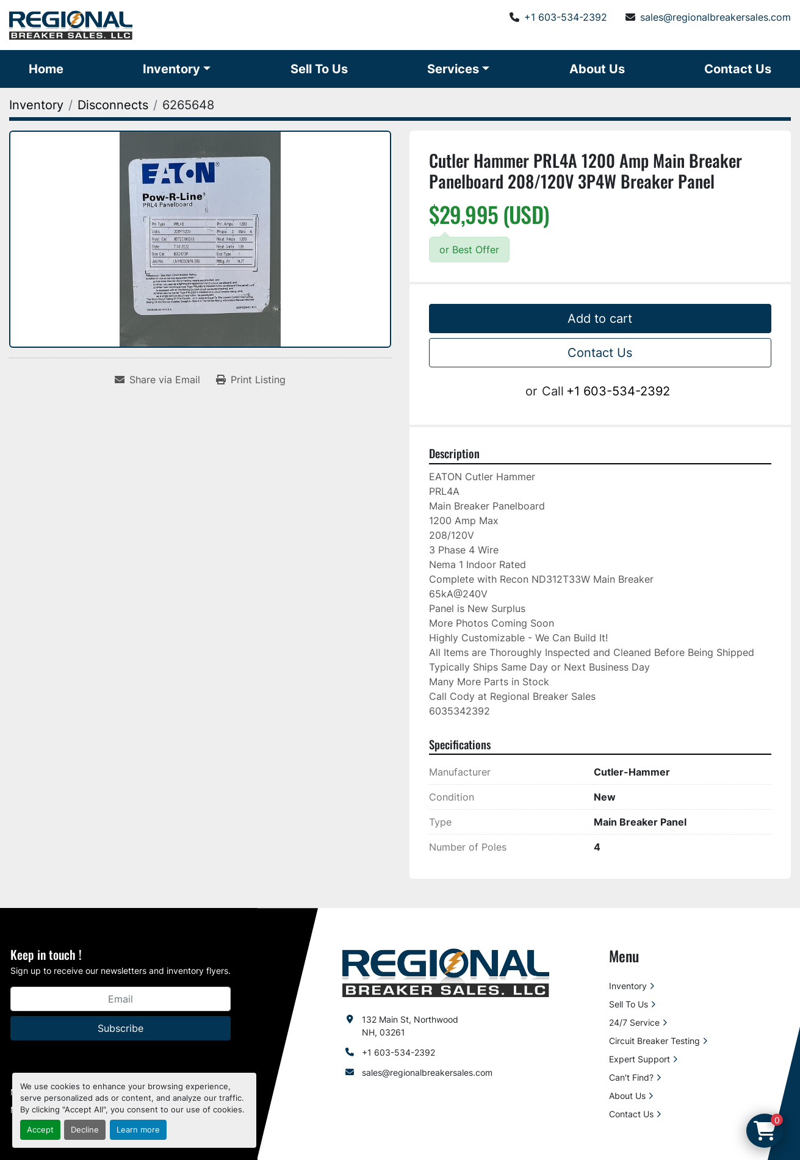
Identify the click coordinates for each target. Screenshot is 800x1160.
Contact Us (737, 69)
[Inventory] (36, 105)
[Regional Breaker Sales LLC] (445, 972)
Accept (40, 1129)
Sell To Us (319, 69)
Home (46, 69)
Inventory (171, 69)
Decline (85, 1129)
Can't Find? (631, 1077)
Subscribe (120, 1028)
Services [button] (453, 69)
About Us (597, 69)
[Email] (120, 999)
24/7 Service (634, 1022)
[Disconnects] (112, 105)
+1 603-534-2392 (565, 17)
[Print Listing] (251, 379)
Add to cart (600, 318)
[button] (176, 69)
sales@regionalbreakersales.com (715, 17)
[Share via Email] (157, 379)
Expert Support (639, 1059)
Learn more (138, 1129)
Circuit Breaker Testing (654, 1041)
